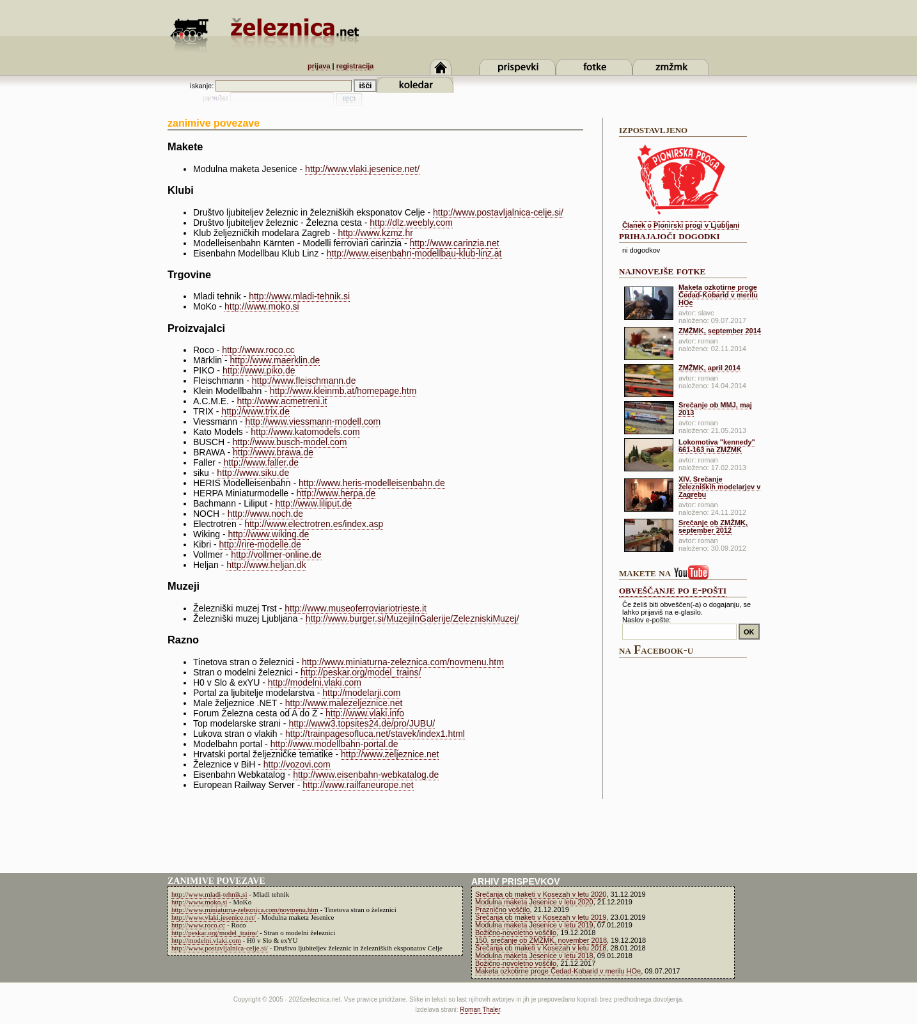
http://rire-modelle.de (260, 544)
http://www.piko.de (259, 370)
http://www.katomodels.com (305, 432)
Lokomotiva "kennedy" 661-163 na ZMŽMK (716, 445)
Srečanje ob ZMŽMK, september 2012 (713, 526)
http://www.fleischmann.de (304, 380)
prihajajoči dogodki (669, 235)
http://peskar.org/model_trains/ (361, 672)
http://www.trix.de (255, 411)
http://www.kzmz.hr (375, 233)
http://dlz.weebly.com (411, 222)
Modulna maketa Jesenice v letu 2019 (534, 925)
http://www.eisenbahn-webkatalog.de (366, 774)
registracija (355, 66)
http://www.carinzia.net (454, 243)
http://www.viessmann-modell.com (312, 421)
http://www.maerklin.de (275, 360)
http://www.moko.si (261, 306)
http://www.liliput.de (313, 503)
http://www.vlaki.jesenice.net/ (362, 169)
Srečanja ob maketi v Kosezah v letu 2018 (540, 948)
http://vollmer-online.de (276, 554)
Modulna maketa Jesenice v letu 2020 (534, 902)
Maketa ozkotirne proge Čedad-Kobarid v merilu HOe (718, 294)
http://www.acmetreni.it (282, 401)
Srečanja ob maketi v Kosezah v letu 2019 (540, 917)
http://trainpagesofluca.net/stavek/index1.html (375, 734)
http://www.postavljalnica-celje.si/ (498, 212)
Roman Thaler (480, 1009)
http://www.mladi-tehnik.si (299, 296)
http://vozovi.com (297, 764)
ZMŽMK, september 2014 (719, 331)
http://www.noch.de (265, 513)
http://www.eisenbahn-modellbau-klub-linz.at (414, 253)
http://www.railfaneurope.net (358, 785)
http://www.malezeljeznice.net (344, 703)
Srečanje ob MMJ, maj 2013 (715, 408)
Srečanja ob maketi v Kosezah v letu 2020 (540, 894)
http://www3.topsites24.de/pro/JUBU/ (361, 723)
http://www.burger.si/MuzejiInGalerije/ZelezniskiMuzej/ (412, 618)
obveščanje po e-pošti (672, 589)
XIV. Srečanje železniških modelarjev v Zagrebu (719, 486)
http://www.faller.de (261, 462)
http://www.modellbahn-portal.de (334, 744)
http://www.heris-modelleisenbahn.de (372, 483)
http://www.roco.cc (258, 350)
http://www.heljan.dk (266, 565)
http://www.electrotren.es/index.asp (313, 524)
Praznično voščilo (502, 909)
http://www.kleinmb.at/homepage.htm (343, 391)
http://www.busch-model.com (289, 442)
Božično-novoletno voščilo (515, 932)
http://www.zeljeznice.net (390, 754)
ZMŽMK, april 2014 (709, 368)
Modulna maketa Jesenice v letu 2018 (534, 955)
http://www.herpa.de (336, 493)
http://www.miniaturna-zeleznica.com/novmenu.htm (403, 662)
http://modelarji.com (361, 693)
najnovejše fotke (662, 270)
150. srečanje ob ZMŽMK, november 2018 (541, 940)
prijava (319, 66)
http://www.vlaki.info (364, 713)
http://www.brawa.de (273, 452)
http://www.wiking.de (268, 534)
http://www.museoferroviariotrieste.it (356, 608)
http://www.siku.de (253, 473)
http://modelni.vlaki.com (314, 682)
